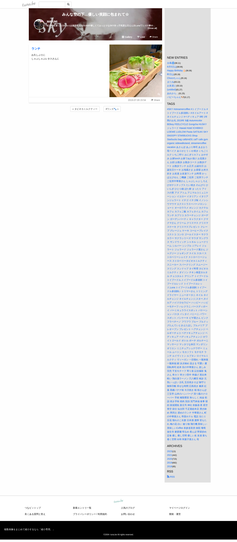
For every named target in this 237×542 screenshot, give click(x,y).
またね (170, 82)
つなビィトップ (33, 508)
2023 (169, 451)
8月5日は (172, 66)
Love (141, 37)
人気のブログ (128, 508)
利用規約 (102, 514)
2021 (169, 455)
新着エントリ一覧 (82, 508)
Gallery (127, 37)
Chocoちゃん (174, 78)
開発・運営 (175, 514)
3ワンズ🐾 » (112, 109)
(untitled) (171, 89)
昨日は (170, 74)
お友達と (171, 85)
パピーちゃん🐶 (175, 97)
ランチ (35, 48)
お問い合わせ (128, 514)
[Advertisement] (95, 121)
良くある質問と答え (35, 514)
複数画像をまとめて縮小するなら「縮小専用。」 (29, 529)
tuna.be (118, 501)
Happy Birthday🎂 (176, 70)
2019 (169, 462)
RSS (171, 476)
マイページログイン (179, 508)
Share (153, 37)
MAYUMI (52, 21)
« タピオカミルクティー (84, 109)
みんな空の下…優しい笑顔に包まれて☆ (95, 14)
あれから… (173, 93)
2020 (169, 459)
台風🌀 (170, 63)
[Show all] (152, 28)
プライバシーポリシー (84, 514)
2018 (169, 466)
